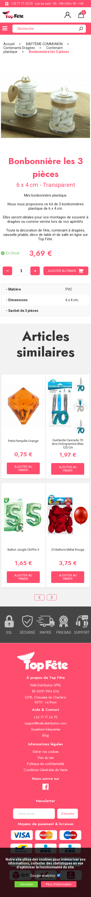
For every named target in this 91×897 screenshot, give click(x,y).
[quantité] (21, 270)
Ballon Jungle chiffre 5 (23, 549)
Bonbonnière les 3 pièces (49, 52)
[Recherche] (46, 28)
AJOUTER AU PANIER (65, 270)
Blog (45, 735)
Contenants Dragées (19, 48)
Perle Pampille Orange (23, 441)
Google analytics (42, 876)
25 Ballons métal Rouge (67, 549)
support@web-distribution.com (45, 723)
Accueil (9, 44)
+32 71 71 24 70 (22, 3)
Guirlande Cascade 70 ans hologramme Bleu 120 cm (67, 443)
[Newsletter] (34, 813)
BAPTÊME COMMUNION (44, 44)
